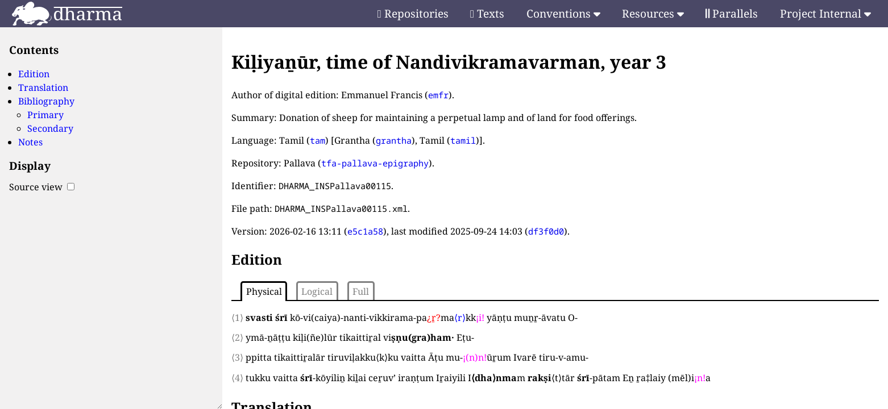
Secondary (50, 128)
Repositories (413, 13)
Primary (45, 114)
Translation (43, 87)
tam (317, 140)
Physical (264, 291)
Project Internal (825, 13)
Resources (653, 13)
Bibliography (46, 101)
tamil (463, 140)
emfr (438, 95)
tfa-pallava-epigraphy (375, 163)
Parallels (732, 13)
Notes (30, 142)
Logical (317, 291)
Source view (41, 187)
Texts (487, 13)
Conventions (563, 13)
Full (360, 291)
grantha (394, 140)
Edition (33, 74)
